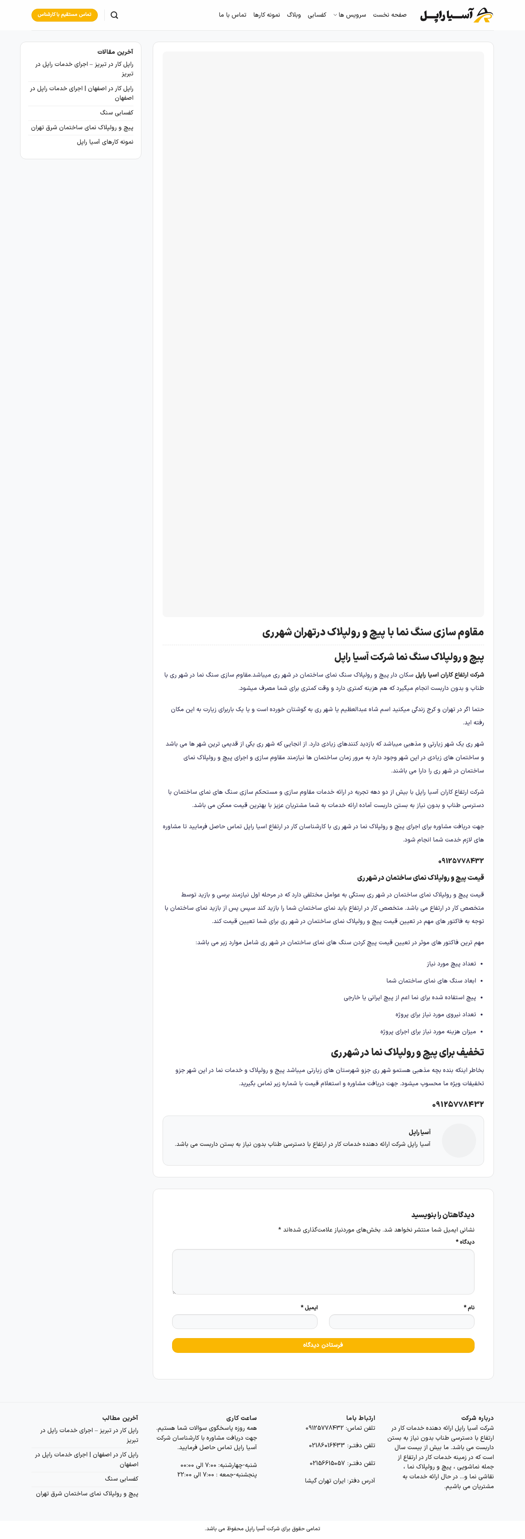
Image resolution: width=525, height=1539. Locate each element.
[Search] (114, 15)
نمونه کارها (266, 15)
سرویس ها (349, 15)
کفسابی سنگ (116, 113)
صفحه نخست (390, 15)
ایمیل (309, 1308)
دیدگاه (465, 1242)
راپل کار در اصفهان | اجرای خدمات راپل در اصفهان (81, 93)
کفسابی (317, 15)
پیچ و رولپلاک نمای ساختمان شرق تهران (82, 127)
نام (469, 1308)
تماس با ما (232, 15)
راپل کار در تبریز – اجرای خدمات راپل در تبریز (84, 69)
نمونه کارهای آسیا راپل (105, 142)
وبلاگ (294, 15)
